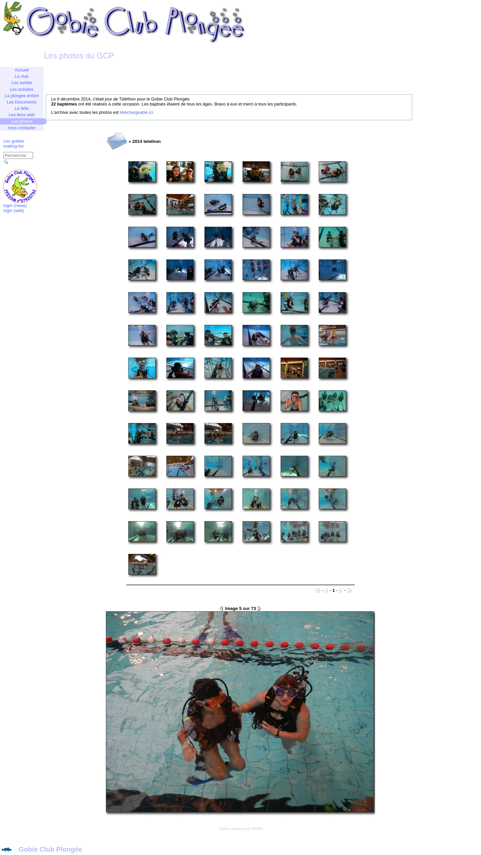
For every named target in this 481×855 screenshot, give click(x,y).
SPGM (257, 829)
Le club (21, 76)
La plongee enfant (22, 95)
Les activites (21, 89)
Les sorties (21, 82)
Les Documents (22, 101)
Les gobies (13, 141)
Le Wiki (22, 108)
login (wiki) (13, 210)
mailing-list (13, 146)
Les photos (21, 121)
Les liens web (22, 114)
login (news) (15, 205)
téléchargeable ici (136, 112)
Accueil (21, 69)
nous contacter (22, 127)
